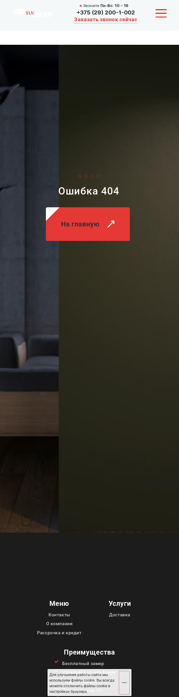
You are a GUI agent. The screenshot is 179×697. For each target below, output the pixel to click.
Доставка (119, 614)
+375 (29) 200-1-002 (105, 12)
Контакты (59, 614)
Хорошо (124, 682)
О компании (59, 623)
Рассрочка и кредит (59, 632)
